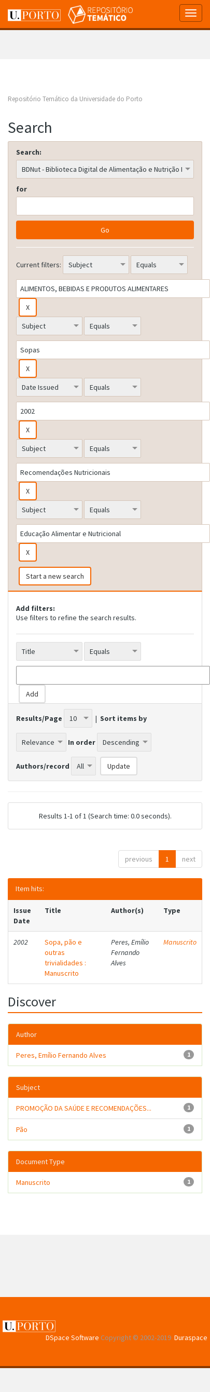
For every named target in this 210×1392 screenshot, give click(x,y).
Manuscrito (180, 942)
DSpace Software (72, 1337)
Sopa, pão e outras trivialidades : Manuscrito (65, 957)
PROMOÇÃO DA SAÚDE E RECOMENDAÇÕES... (83, 1108)
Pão (21, 1129)
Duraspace (190, 1337)
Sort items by (123, 718)
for (21, 189)
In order (81, 742)
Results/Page (39, 718)
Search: (28, 152)
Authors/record (42, 766)
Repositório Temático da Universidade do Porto (75, 98)
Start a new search (55, 576)
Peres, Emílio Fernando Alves (61, 1055)
